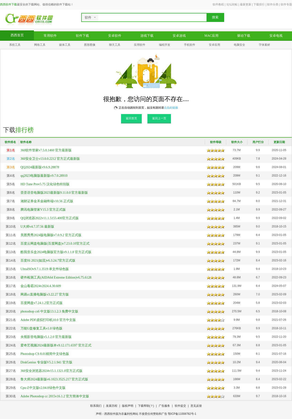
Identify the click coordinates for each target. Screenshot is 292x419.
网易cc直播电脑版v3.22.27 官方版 (44, 294)
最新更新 (245, 4)
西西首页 (17, 35)
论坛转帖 (232, 4)
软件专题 (286, 4)
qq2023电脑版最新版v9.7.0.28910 (44, 175)
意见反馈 (196, 405)
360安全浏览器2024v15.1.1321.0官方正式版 (51, 371)
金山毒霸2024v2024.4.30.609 (40, 286)
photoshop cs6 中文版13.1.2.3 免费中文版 (49, 311)
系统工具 (14, 44)
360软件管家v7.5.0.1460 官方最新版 (46, 150)
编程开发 (164, 44)
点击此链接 (171, 107)
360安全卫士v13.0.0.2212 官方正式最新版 (50, 158)
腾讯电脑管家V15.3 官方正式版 (43, 209)
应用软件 (139, 44)
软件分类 (272, 4)
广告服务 (164, 405)
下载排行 (259, 4)
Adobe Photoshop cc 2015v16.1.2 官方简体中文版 (54, 396)
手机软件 (189, 44)
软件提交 (180, 405)
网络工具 (39, 44)
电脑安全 (239, 44)
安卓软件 (114, 35)
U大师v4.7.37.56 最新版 (37, 226)
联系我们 (95, 405)
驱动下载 (243, 35)
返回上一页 (159, 118)
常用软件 (50, 35)
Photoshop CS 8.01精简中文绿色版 (44, 354)
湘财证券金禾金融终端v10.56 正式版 (46, 201)
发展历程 (111, 405)
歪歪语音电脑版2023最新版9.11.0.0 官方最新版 (54, 192)
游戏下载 (147, 35)
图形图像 (89, 44)
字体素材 (264, 44)
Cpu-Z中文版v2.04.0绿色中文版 (42, 388)
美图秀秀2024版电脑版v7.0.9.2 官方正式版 (50, 235)
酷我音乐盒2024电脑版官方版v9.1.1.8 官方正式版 (55, 252)
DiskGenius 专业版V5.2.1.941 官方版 (46, 362)
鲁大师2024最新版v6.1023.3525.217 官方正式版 (54, 379)
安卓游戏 (179, 35)
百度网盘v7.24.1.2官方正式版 (41, 303)
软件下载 (82, 35)
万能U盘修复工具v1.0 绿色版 (41, 328)
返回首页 (131, 118)
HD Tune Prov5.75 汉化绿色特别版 (44, 184)
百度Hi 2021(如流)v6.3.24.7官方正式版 (47, 260)
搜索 (215, 17)
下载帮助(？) (146, 405)
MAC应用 (211, 35)
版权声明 (127, 405)
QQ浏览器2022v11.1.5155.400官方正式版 (49, 218)
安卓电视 (276, 35)
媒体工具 (64, 44)
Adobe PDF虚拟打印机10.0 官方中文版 (48, 320)
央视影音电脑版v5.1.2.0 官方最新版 (46, 337)
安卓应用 (214, 44)
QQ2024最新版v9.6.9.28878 (39, 167)
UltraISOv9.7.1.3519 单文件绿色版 (44, 269)
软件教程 (218, 4)
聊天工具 (114, 44)
